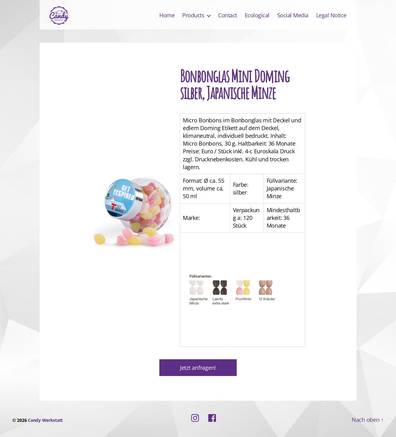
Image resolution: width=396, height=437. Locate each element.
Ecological (257, 15)
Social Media (292, 15)
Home (166, 15)
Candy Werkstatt (45, 420)
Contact (227, 15)
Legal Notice (331, 15)
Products (193, 15)
